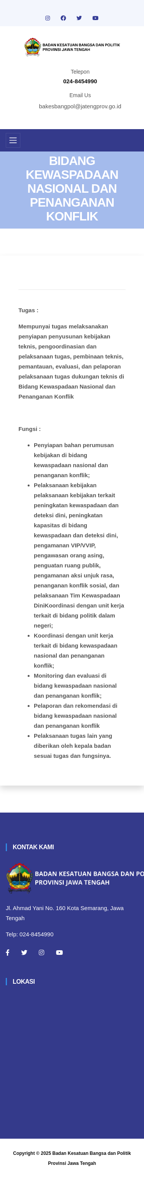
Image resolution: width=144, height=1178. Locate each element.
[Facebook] (8, 952)
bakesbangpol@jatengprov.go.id (80, 106)
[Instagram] (41, 952)
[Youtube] (59, 952)
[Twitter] (24, 952)
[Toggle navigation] (13, 140)
